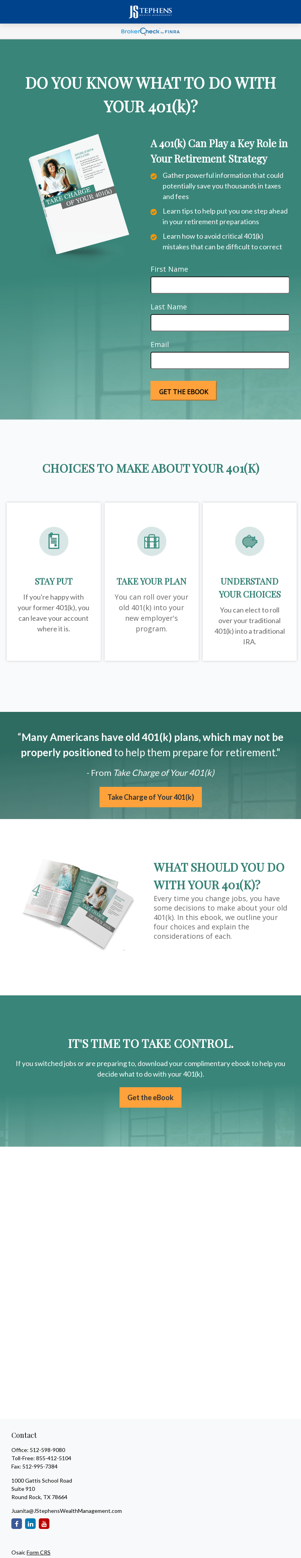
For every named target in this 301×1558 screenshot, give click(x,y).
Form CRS (39, 1552)
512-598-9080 (47, 1449)
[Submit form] (183, 390)
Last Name (168, 306)
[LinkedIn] (30, 1523)
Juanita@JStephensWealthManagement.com (66, 1510)
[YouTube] (44, 1523)
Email (159, 344)
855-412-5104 (53, 1458)
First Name (169, 269)
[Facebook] (16, 1523)
